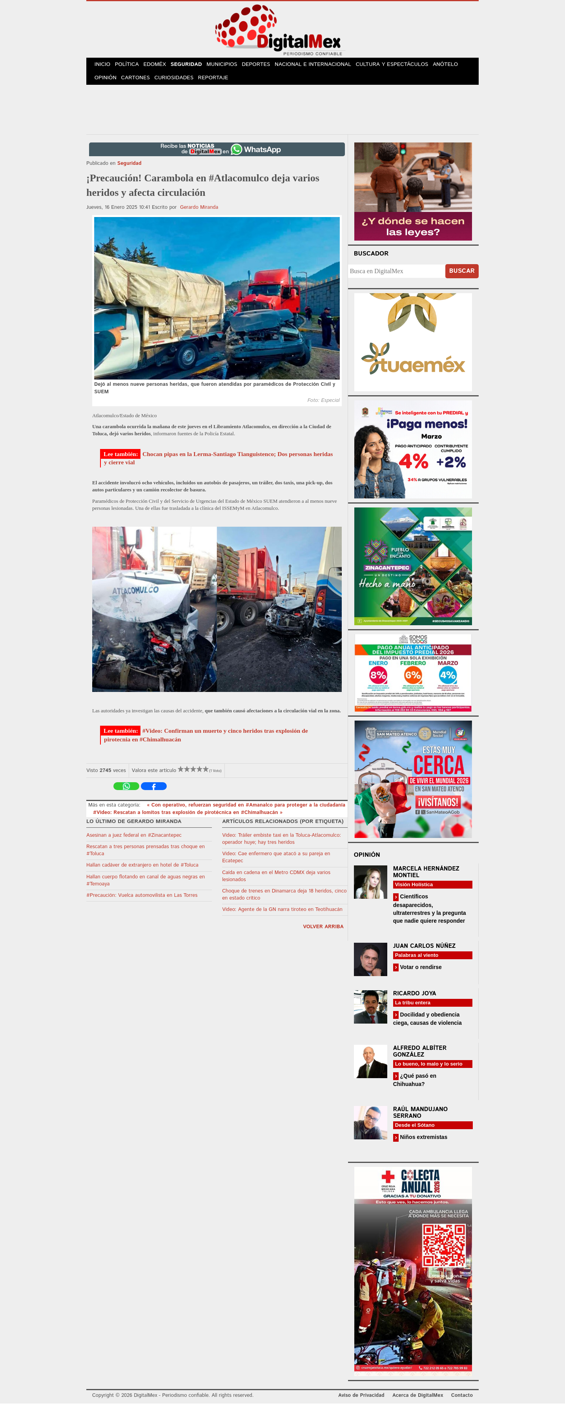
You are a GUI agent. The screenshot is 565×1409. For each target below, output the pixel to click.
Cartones (138, 82)
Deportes (265, 66)
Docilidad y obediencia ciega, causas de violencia (427, 1024)
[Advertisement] (282, 113)
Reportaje (218, 82)
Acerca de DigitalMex (417, 1400)
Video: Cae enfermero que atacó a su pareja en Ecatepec (276, 863)
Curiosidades (178, 82)
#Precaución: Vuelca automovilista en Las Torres (141, 900)
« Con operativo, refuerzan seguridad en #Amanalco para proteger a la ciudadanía (246, 810)
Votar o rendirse (420, 972)
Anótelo (454, 66)
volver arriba (323, 932)
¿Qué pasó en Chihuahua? (414, 1085)
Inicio (103, 66)
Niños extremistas (423, 1142)
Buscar (462, 276)
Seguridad (193, 66)
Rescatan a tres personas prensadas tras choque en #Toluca (145, 855)
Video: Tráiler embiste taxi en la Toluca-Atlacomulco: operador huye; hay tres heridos (281, 844)
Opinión (106, 82)
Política (130, 66)
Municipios (230, 66)
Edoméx (159, 66)
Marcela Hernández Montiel (426, 877)
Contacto (462, 1400)
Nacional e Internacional (323, 66)
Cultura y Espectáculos (400, 66)
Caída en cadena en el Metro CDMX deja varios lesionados (276, 881)
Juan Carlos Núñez (424, 951)
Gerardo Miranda (199, 212)
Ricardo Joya (414, 999)
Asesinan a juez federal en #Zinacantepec (134, 840)
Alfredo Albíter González (420, 1056)
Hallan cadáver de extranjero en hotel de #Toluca (142, 870)
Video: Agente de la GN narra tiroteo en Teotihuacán (282, 915)
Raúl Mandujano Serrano (420, 1118)
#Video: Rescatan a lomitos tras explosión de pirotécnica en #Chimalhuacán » (187, 817)
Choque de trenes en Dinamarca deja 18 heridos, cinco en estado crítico (284, 899)
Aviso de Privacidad (361, 1400)
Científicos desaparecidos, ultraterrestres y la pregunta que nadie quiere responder (429, 914)
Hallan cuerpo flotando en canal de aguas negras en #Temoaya (145, 885)
